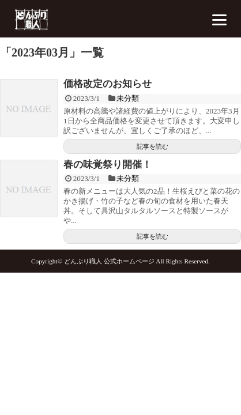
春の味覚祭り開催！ (107, 164)
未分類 (127, 98)
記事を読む (152, 146)
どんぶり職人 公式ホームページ (109, 261)
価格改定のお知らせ (107, 83)
